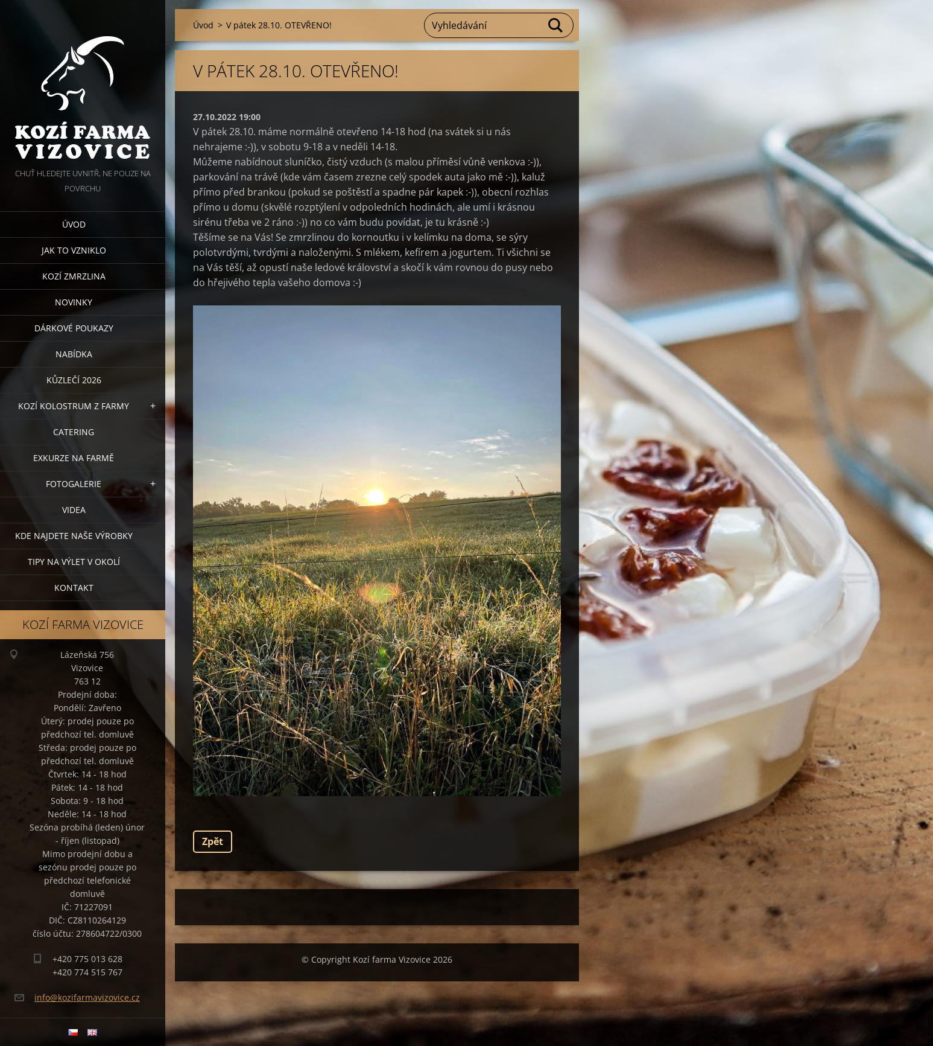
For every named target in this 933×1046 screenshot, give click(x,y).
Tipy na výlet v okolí (74, 561)
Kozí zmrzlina (74, 276)
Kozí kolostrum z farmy (73, 406)
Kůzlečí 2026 (73, 380)
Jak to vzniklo (74, 250)
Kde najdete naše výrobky (74, 535)
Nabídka (73, 354)
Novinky (73, 302)
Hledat (556, 25)
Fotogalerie (73, 484)
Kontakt (73, 587)
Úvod (74, 224)
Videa (74, 509)
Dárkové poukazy (73, 328)
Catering (73, 432)
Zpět (212, 841)
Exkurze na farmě (73, 458)
